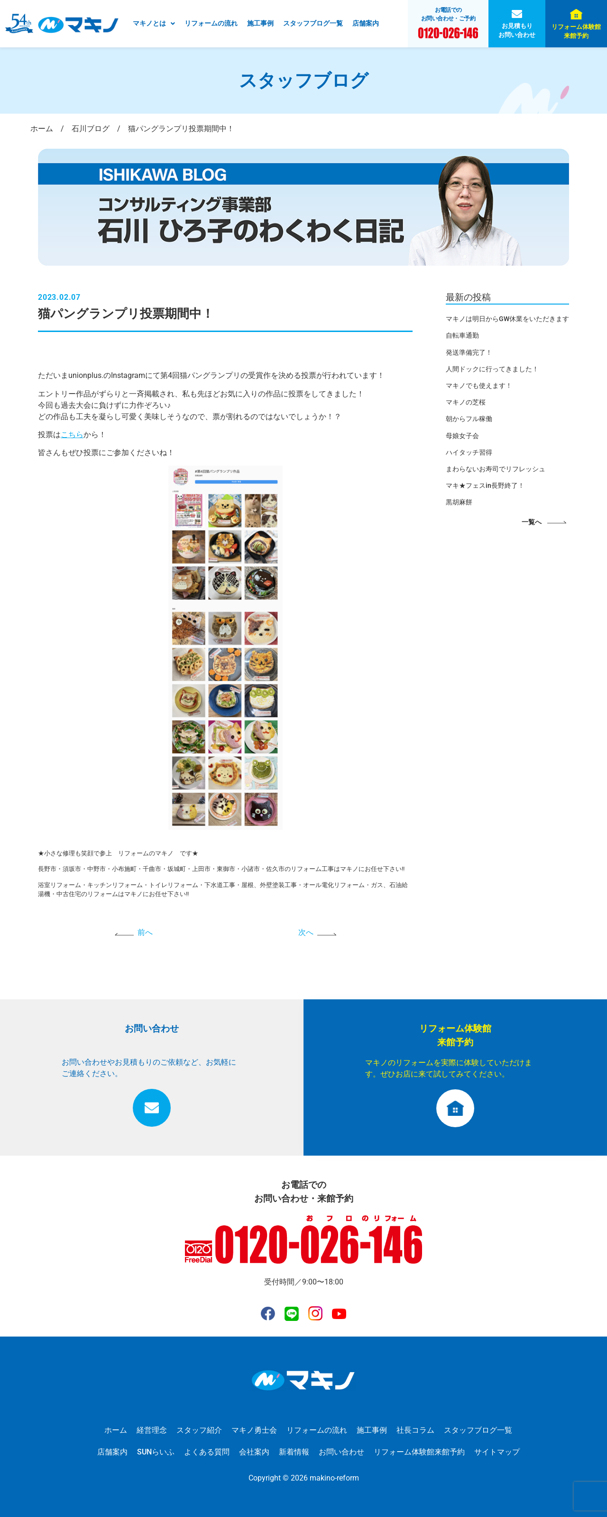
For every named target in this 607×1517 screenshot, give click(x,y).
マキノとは (154, 23)
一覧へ (532, 522)
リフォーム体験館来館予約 (576, 31)
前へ (145, 932)
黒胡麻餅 (459, 502)
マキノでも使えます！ (479, 385)
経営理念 (152, 1430)
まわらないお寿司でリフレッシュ (495, 469)
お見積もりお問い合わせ (516, 30)
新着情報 (294, 1451)
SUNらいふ (156, 1451)
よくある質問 (207, 1451)
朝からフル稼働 (469, 418)
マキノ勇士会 (254, 1430)
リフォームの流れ (211, 23)
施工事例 (260, 23)
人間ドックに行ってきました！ (492, 369)
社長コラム (415, 1430)
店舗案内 (365, 23)
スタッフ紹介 (199, 1430)
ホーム (115, 1430)
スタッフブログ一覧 (313, 23)
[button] (154, 23)
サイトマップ (497, 1451)
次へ (305, 932)
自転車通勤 (462, 335)
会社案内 (254, 1451)
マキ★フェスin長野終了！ (485, 485)
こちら (72, 434)
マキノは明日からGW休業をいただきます (507, 319)
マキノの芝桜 (466, 402)
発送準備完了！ (469, 352)
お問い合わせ (341, 1451)
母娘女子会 (462, 436)
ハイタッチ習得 (469, 452)
